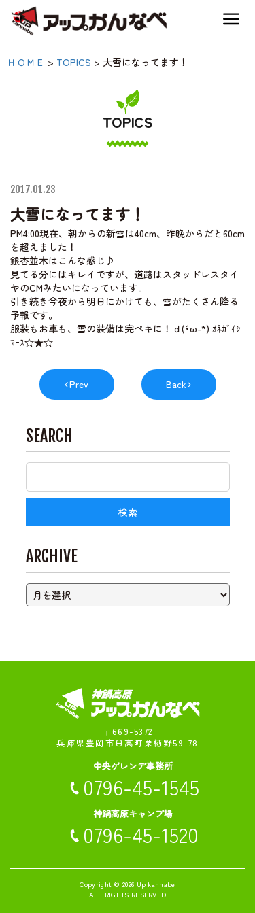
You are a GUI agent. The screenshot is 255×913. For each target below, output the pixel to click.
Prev (78, 384)
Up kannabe (156, 884)
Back (176, 384)
